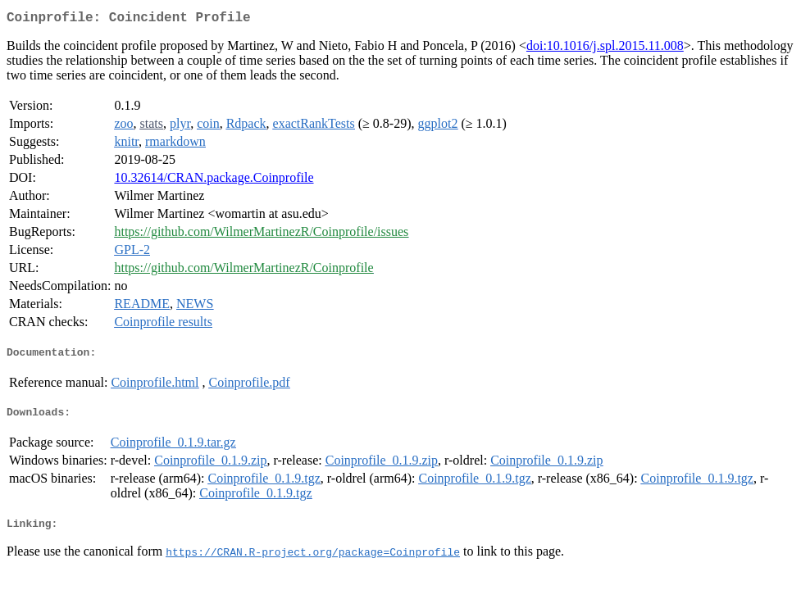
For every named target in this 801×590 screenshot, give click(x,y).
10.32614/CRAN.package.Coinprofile (213, 181)
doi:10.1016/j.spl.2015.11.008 (605, 49)
